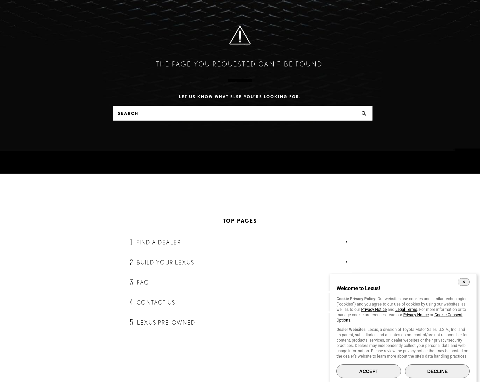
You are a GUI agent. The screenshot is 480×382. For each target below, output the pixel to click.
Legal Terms (406, 309)
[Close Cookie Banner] (464, 281)
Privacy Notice (374, 309)
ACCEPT (369, 371)
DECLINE (437, 371)
